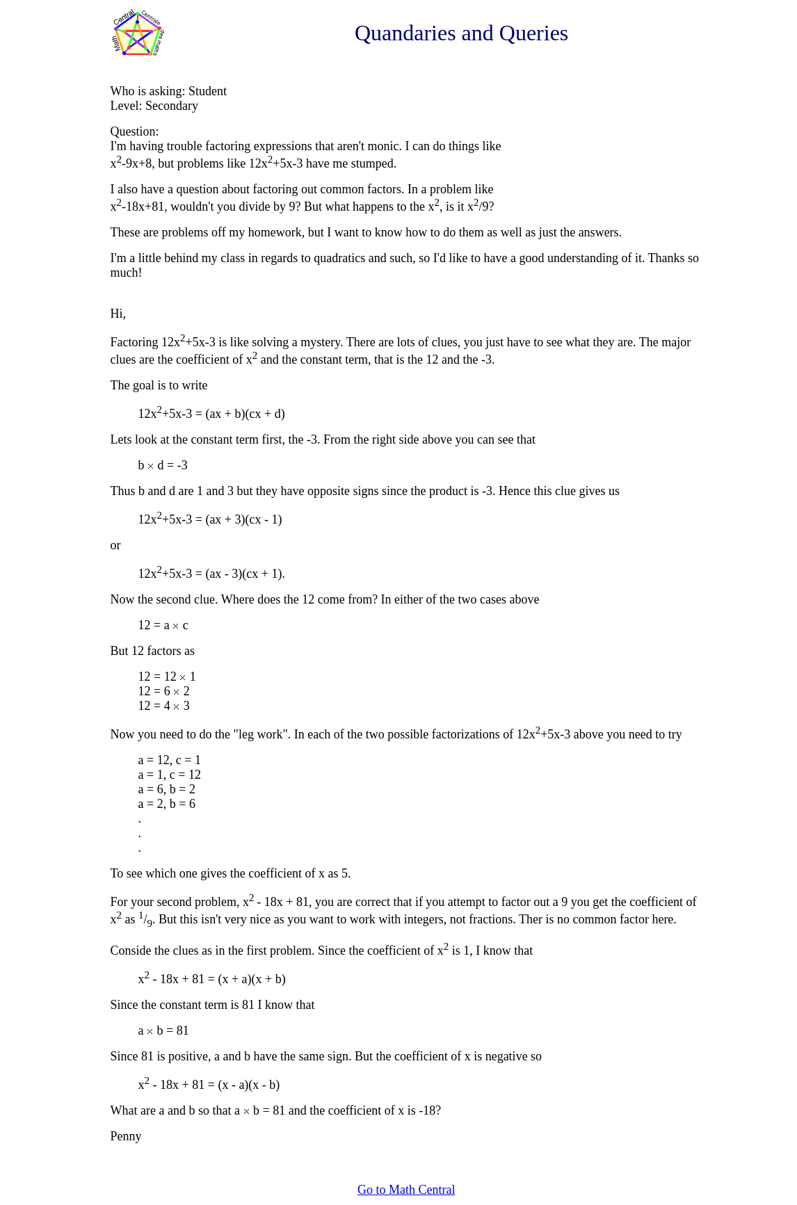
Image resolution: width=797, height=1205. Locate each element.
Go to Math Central (406, 1190)
